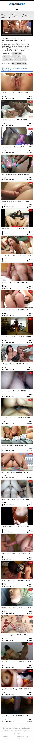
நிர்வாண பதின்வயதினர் (20, 59)
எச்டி (24, 56)
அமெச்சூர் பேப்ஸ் (16, 53)
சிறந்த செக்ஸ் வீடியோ (6, 737)
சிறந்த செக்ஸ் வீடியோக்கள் (19, 63)
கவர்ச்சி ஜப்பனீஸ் (7, 59)
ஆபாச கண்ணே (16, 56)
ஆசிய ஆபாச (6, 56)
